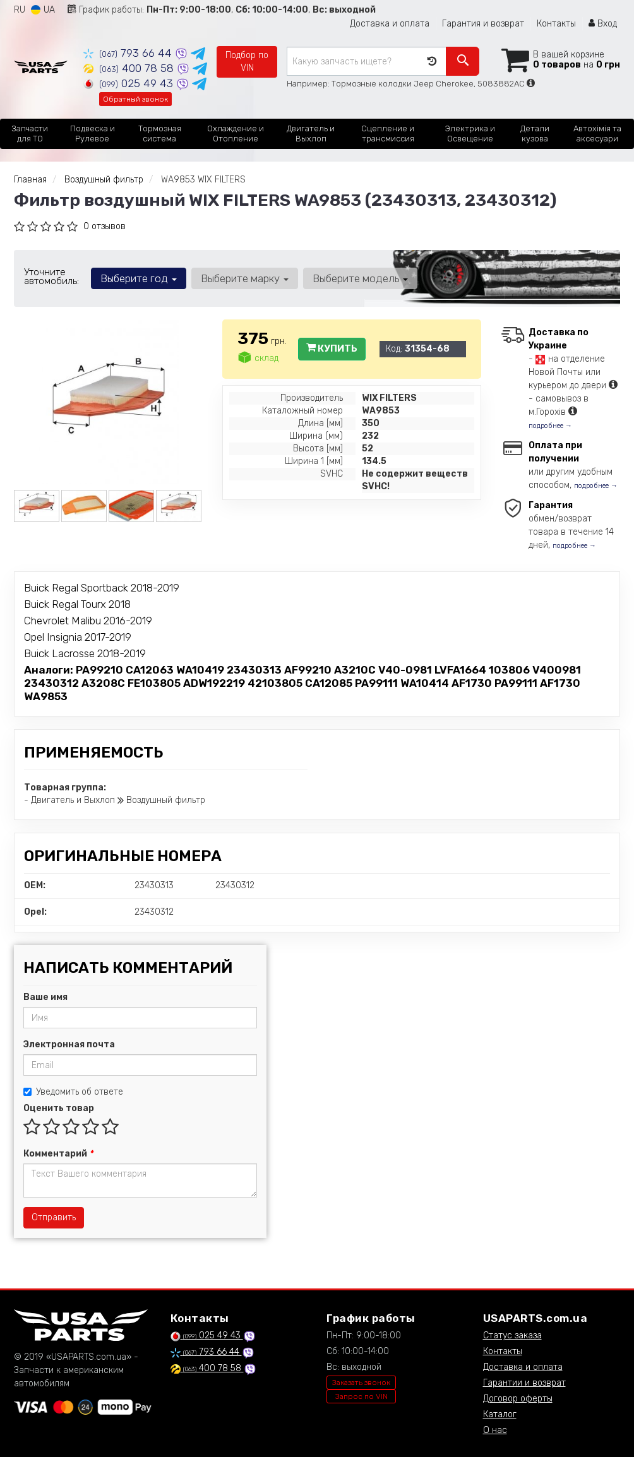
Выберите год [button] (138, 278)
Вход (603, 23)
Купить (331, 348)
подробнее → (550, 426)
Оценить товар (58, 1108)
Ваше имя (45, 997)
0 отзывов (104, 226)
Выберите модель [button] (360, 278)
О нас (495, 1430)
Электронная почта (69, 1044)
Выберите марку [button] (245, 278)
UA (43, 9)
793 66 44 (129, 53)
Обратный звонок (135, 99)
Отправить (54, 1217)
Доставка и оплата (389, 23)
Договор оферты (518, 1398)
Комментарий (58, 1153)
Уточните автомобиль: (51, 276)
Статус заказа (512, 1335)
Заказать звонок (361, 1382)
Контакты (556, 23)
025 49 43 (129, 83)
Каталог (500, 1414)
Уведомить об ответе (73, 1091)
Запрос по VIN (361, 1396)
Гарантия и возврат (483, 23)
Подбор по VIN (246, 61)
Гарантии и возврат (524, 1382)
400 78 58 (130, 68)
